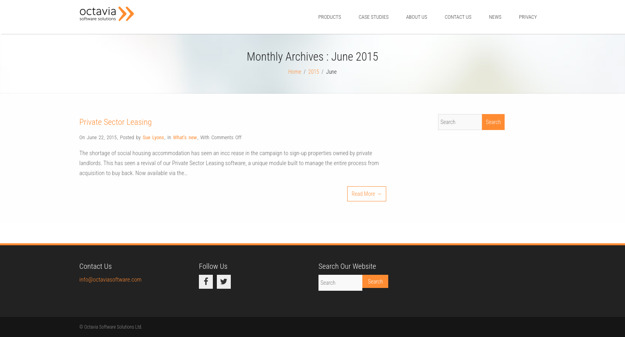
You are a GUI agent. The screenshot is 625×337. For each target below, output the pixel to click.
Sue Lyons (153, 137)
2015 (313, 72)
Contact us (458, 17)
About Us (416, 17)
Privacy (528, 17)
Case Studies (374, 17)
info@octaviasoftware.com (110, 279)
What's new (185, 137)
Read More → (367, 194)
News (495, 17)
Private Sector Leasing (115, 122)
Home (294, 72)
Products (329, 17)
